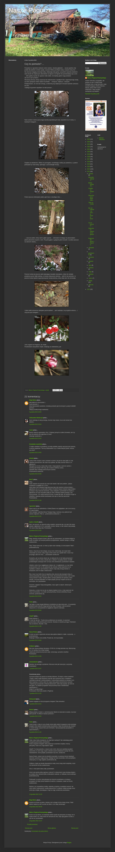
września (91, 257)
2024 (88, 141)
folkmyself (32, 699)
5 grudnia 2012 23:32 (35, 516)
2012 (88, 171)
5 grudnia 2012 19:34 (35, 438)
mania (31, 430)
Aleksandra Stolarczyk (36, 417)
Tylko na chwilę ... (90, 204)
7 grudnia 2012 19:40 (35, 716)
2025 (88, 139)
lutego (90, 280)
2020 (88, 151)
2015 (88, 164)
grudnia (91, 173)
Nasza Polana (33, 632)
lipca (90, 265)
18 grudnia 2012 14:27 (35, 821)
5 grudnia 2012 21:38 (35, 500)
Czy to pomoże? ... (91, 224)
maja (90, 271)
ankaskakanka (33, 662)
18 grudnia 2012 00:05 (35, 806)
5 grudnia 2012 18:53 (35, 412)
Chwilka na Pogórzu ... (91, 191)
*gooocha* (32, 506)
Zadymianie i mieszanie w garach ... (91, 232)
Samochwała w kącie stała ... (91, 198)
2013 (88, 169)
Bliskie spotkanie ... (91, 184)
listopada (91, 247)
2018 (88, 156)
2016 (88, 161)
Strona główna (52, 828)
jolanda (31, 458)
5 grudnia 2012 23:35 (35, 530)
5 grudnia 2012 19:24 (35, 424)
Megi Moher (32, 400)
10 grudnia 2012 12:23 (35, 794)
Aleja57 (31, 616)
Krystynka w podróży (35, 444)
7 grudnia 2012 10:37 (35, 668)
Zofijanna (32, 646)
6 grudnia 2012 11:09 (35, 626)
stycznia (91, 284)
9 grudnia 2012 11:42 (35, 732)
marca (91, 278)
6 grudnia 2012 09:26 (35, 596)
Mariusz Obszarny (102, 138)
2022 (88, 146)
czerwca (91, 267)
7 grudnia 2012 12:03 (35, 693)
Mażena (31, 709)
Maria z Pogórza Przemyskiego (38, 536)
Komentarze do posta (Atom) (40, 831)
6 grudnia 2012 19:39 (35, 656)
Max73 (31, 479)
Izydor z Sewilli (33, 522)
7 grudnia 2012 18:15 (35, 704)
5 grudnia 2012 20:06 (35, 474)
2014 (88, 166)
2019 (88, 154)
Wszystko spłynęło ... (91, 179)
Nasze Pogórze (30, 10)
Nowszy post (28, 828)
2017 (88, 159)
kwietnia (91, 274)
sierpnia (91, 261)
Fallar (31, 602)
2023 (88, 144)
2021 (88, 149)
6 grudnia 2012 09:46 (35, 610)
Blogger (69, 842)
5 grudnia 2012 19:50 (35, 452)
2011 (88, 289)
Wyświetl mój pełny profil (92, 94)
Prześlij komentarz (32, 824)
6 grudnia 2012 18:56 (35, 640)
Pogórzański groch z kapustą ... (91, 241)
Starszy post (74, 828)
